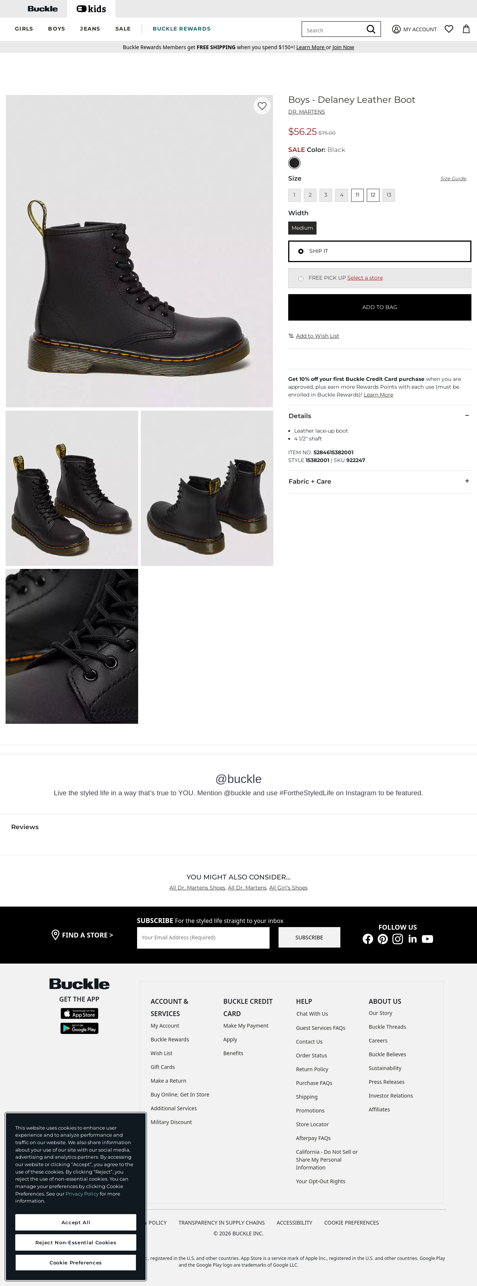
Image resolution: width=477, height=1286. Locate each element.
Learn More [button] (378, 394)
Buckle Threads (387, 1026)
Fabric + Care (380, 481)
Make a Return (169, 1080)
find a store (88, 934)
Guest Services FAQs (320, 1027)
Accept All (75, 1222)
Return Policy (312, 1069)
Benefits (233, 1053)
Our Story (380, 1012)
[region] (76, 1196)
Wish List (161, 1053)
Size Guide (454, 178)
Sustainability (385, 1068)
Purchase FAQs (314, 1082)
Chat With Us (312, 1013)
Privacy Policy (82, 1194)
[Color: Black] (294, 163)
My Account (165, 1025)
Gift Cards (163, 1066)
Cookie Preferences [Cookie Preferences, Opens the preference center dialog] (76, 1263)
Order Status (311, 1055)
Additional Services (174, 1108)
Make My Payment (245, 1025)
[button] (24, 29)
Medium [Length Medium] (302, 228)
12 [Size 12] (373, 194)
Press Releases (386, 1081)
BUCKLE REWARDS (182, 28)
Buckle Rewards (170, 1039)
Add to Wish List (314, 335)
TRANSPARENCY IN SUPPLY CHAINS (221, 1222)
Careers (378, 1040)
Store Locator (312, 1124)
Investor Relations (391, 1095)
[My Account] (414, 29)
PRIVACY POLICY (146, 1222)
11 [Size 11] (357, 194)
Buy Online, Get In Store (180, 1094)
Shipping (307, 1096)
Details (380, 415)
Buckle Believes (387, 1054)
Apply (230, 1039)
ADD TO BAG (379, 307)
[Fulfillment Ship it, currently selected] (300, 251)
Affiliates (379, 1109)
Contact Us (309, 1041)
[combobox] (333, 29)
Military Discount (171, 1122)
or (314, 47)
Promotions (310, 1110)
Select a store (365, 277)
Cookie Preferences (351, 1222)
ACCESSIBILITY (294, 1222)
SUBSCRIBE (309, 937)
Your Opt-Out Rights (321, 1181)
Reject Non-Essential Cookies (75, 1242)
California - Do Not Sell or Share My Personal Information (327, 1159)
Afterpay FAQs (313, 1138)
